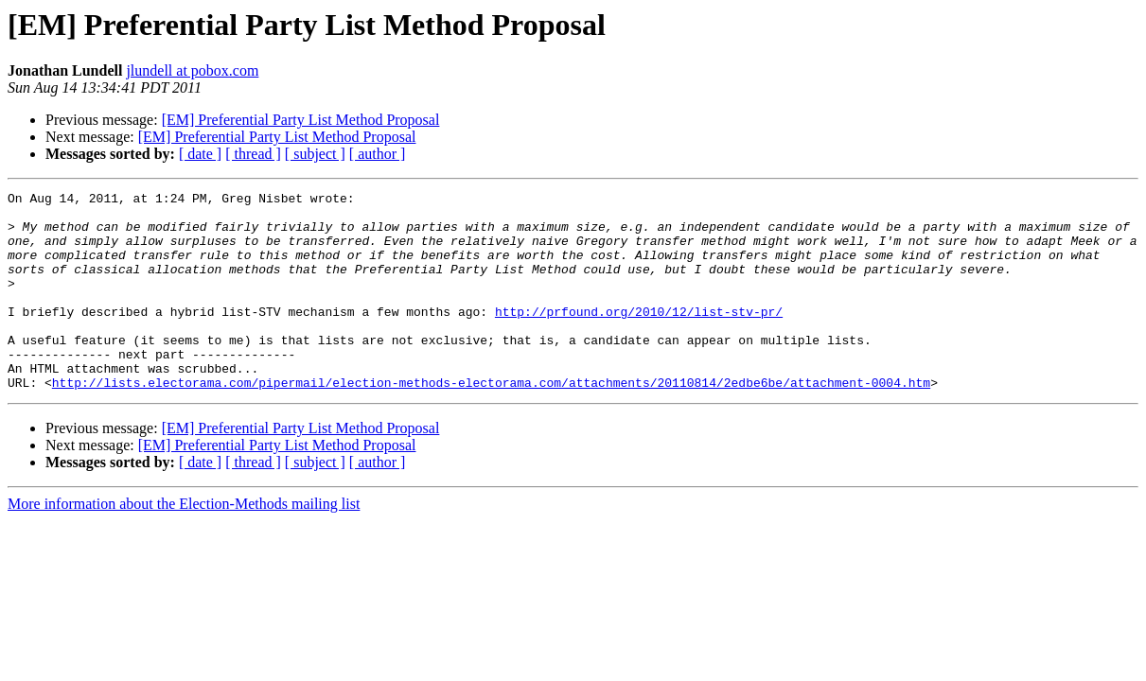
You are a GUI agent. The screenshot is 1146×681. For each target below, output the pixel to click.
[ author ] (377, 154)
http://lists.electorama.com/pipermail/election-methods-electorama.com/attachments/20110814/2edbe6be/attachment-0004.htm (491, 421)
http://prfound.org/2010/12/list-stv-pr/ (639, 336)
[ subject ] (315, 154)
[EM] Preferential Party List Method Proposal (301, 120)
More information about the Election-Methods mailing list (184, 543)
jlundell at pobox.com (192, 70)
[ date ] (200, 154)
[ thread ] (253, 154)
